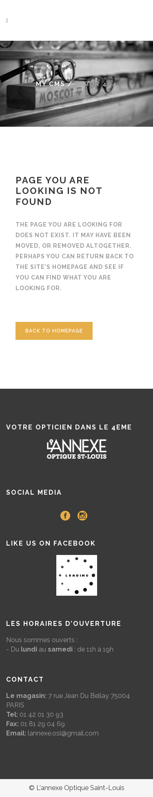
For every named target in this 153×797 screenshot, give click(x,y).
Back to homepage (54, 331)
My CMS (50, 84)
